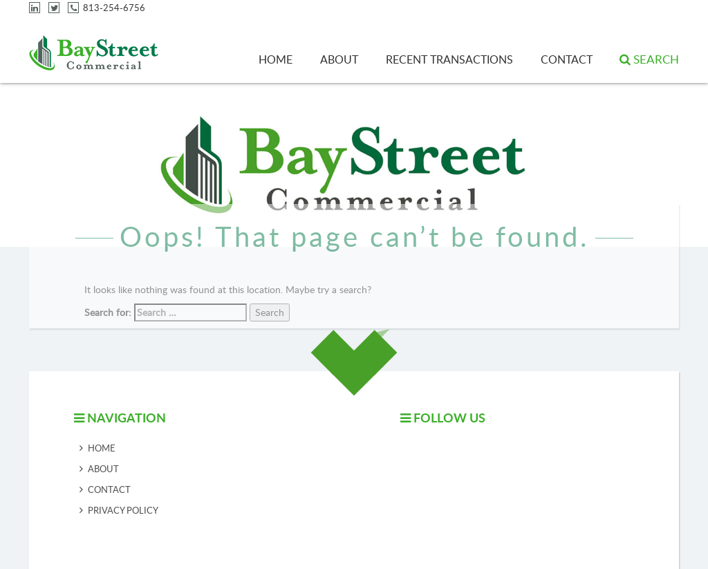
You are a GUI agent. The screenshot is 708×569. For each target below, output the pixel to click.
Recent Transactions (449, 59)
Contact (567, 59)
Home (275, 59)
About (339, 59)
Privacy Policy (123, 510)
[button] (649, 59)
